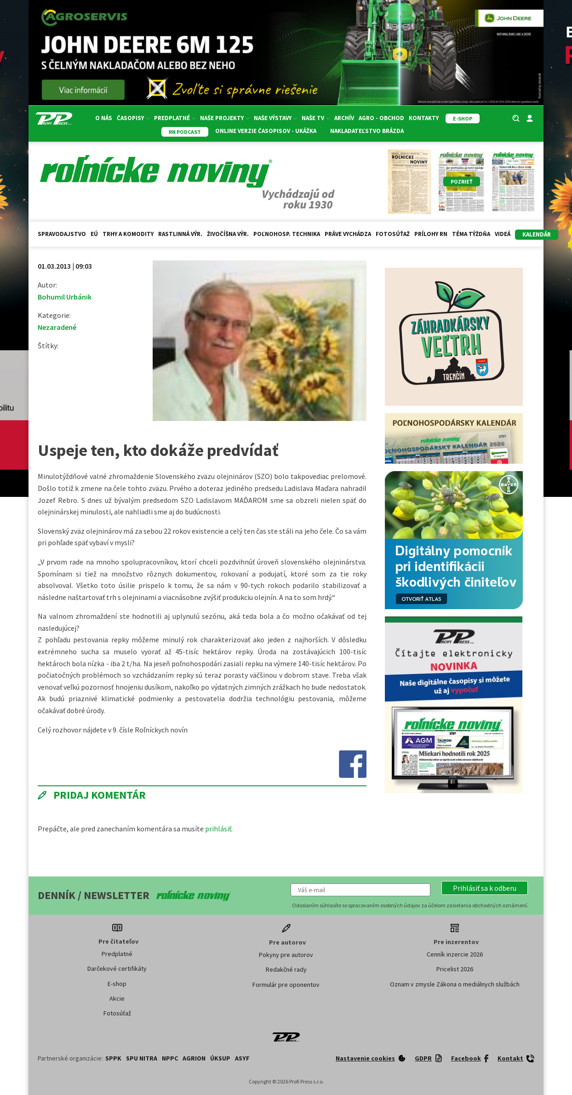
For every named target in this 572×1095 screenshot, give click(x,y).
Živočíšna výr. (228, 234)
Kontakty (424, 118)
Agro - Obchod (381, 118)
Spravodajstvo (62, 234)
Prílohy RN (430, 234)
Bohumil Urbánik (65, 296)
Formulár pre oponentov (286, 984)
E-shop (117, 984)
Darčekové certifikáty (117, 968)
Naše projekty (224, 118)
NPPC (170, 1058)
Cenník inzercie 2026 (455, 954)
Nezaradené (57, 327)
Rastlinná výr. (180, 234)
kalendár (536, 234)
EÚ (94, 234)
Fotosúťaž (393, 234)
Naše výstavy (275, 118)
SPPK (113, 1058)
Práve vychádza (348, 234)
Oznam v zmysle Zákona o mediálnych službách (455, 984)
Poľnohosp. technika (286, 234)
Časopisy (133, 118)
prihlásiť (218, 828)
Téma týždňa (471, 234)
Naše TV (316, 118)
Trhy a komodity (128, 234)
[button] (484, 888)
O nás (103, 118)
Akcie (117, 998)
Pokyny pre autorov (286, 955)
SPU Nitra (141, 1058)
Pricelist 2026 (454, 969)
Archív (344, 118)
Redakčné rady (286, 969)
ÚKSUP (220, 1058)
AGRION (194, 1058)
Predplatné (174, 118)
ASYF (242, 1058)
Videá (502, 234)
